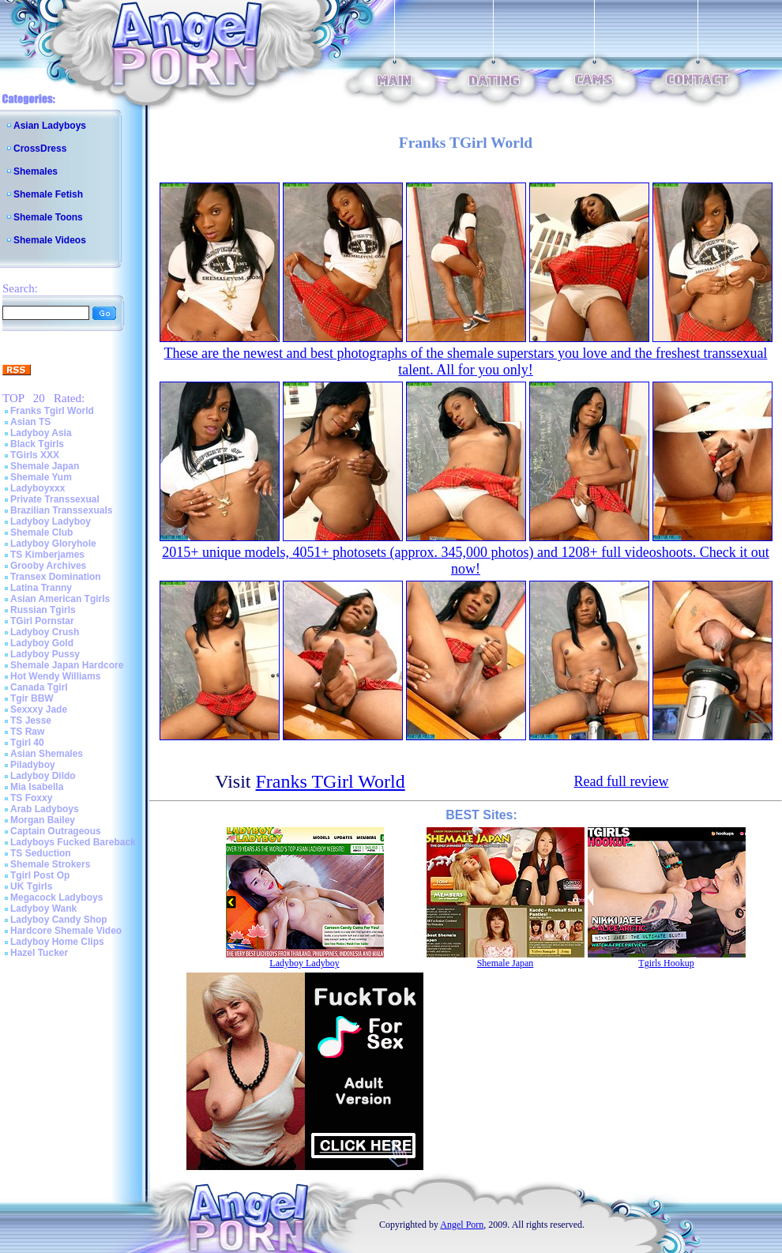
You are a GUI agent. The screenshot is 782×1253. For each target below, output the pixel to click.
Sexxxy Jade (38, 709)
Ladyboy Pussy (45, 654)
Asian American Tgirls (60, 598)
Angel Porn (461, 1224)
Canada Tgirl (39, 687)
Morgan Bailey (42, 820)
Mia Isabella (36, 786)
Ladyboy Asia (41, 432)
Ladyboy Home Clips (57, 941)
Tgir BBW (32, 698)
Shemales (35, 171)
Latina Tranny (41, 587)
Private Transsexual (55, 499)
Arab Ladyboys (44, 809)
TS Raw (27, 731)
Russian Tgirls (43, 609)
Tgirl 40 (27, 742)
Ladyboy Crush (44, 632)
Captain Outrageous (55, 831)
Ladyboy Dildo (43, 775)
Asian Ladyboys (49, 125)
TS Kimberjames (47, 554)
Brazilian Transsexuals (61, 510)
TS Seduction (40, 853)
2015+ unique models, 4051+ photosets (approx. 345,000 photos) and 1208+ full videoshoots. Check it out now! (465, 560)
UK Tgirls (31, 886)
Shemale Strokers (50, 864)
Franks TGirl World (330, 781)
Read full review (621, 781)
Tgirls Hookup (666, 963)
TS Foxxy (31, 797)
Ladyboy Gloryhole (53, 543)
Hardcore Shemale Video (66, 930)
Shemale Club (41, 532)
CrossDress (39, 148)
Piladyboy (32, 764)
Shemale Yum (41, 477)
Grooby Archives (48, 565)
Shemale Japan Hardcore (66, 665)
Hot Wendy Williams (55, 676)
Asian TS (30, 421)
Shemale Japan (44, 466)
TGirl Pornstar (42, 620)
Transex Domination (55, 576)
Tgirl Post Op (40, 875)
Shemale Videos (49, 240)
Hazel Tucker (39, 952)
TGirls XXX (34, 455)
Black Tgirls (37, 444)
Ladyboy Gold (41, 643)
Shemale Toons (48, 217)
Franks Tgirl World (52, 410)
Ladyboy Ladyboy (50, 521)
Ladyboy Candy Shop (58, 919)
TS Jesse (30, 720)
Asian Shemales (46, 753)
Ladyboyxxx (37, 488)
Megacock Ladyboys (56, 897)
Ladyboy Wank (43, 908)
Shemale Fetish (48, 194)
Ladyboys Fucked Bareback (73, 842)
